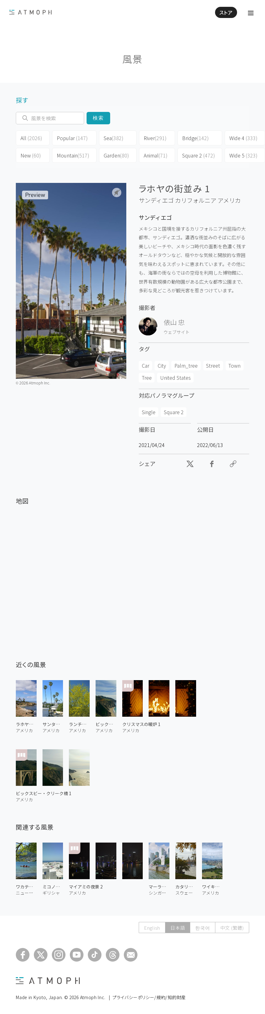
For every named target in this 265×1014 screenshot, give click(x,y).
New (30, 155)
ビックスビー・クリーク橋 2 (106, 724)
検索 (98, 118)
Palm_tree (186, 365)
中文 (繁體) (232, 927)
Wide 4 (243, 138)
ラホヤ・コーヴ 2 (26, 724)
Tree (147, 377)
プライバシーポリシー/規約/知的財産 (149, 997)
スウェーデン (185, 893)
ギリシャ (51, 893)
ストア (226, 12)
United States (175, 377)
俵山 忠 (174, 322)
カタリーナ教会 (185, 886)
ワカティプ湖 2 (26, 886)
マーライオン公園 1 (159, 886)
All (31, 138)
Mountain (73, 155)
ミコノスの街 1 (53, 886)
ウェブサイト (177, 332)
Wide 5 (243, 155)
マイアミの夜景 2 (86, 886)
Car (145, 365)
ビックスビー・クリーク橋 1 (43, 793)
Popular (72, 138)
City (162, 365)
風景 (132, 59)
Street (213, 365)
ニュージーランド (26, 893)
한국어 (202, 927)
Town (234, 365)
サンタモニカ (53, 724)
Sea (114, 138)
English (152, 927)
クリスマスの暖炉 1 (141, 724)
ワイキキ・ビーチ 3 (212, 886)
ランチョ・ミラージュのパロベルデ (79, 724)
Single (148, 412)
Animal (156, 155)
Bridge (195, 138)
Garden (116, 155)
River (155, 138)
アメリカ (229, 200)
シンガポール (159, 893)
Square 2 (198, 155)
